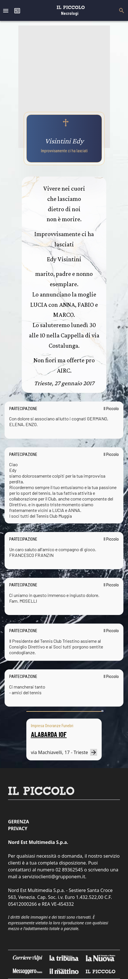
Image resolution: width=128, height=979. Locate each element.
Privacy (17, 828)
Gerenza (18, 821)
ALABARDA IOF (49, 734)
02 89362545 (69, 870)
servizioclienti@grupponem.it (53, 876)
